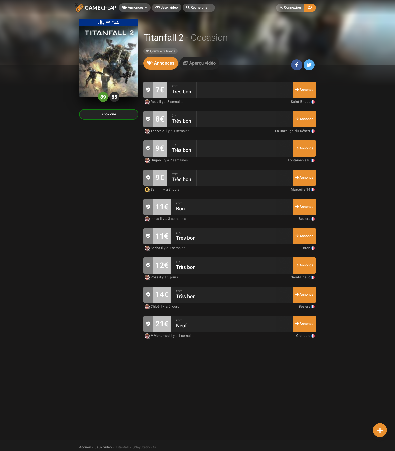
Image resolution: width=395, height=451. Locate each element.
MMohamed (157, 336)
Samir (153, 190)
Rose (152, 102)
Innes (152, 219)
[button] (199, 8)
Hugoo (153, 160)
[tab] (160, 63)
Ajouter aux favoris (160, 51)
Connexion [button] (290, 8)
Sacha (153, 248)
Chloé (152, 307)
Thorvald (155, 131)
